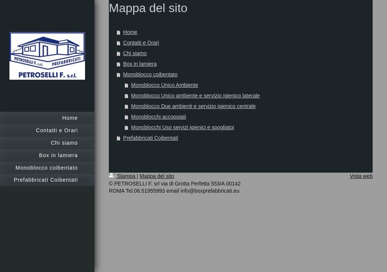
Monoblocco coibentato (150, 74)
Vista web (361, 176)
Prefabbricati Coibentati (150, 138)
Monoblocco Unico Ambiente (164, 85)
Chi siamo (135, 53)
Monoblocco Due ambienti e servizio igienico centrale (193, 106)
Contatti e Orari (141, 43)
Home (130, 32)
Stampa (123, 176)
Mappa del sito (157, 176)
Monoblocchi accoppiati (158, 117)
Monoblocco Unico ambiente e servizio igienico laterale (195, 96)
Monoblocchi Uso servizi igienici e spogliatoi (182, 127)
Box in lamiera (140, 64)
